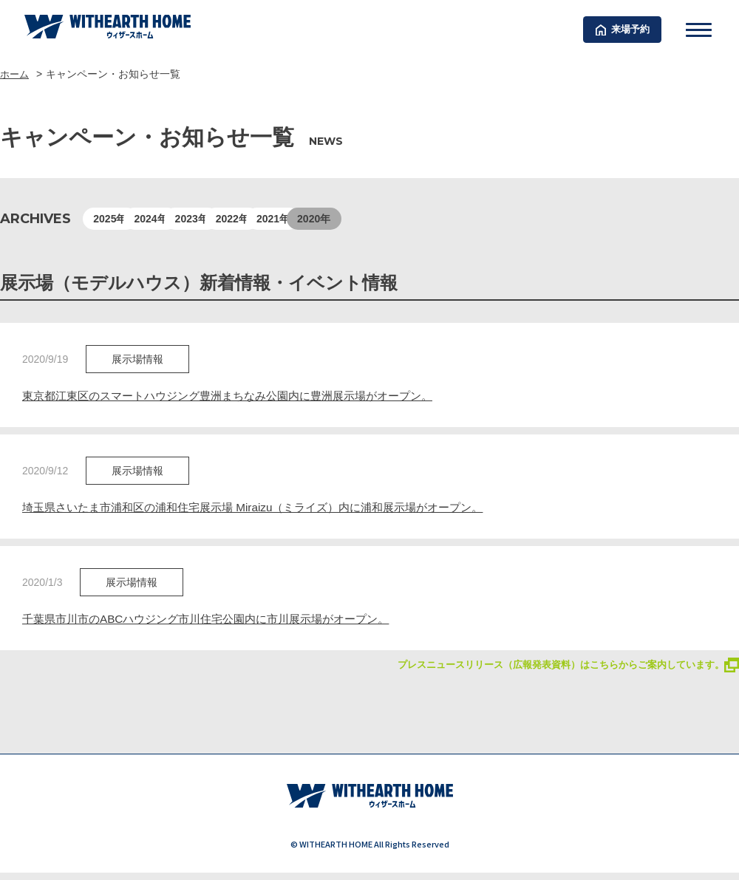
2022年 (337, 219)
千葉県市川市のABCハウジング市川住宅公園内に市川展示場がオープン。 (217, 621)
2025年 (115, 219)
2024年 (189, 219)
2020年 (485, 219)
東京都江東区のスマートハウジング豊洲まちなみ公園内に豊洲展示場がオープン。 (241, 396)
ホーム (15, 74)
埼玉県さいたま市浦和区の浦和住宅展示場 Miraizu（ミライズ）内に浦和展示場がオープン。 (267, 508)
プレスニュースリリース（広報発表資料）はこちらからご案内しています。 (555, 667)
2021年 (411, 219)
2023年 (263, 219)
